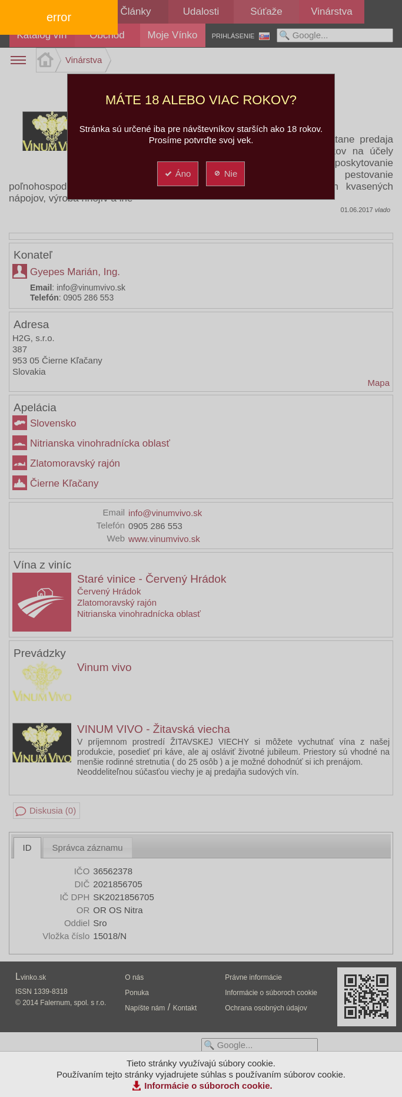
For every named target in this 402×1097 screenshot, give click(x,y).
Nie (225, 173)
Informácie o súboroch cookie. (208, 1086)
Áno (177, 173)
